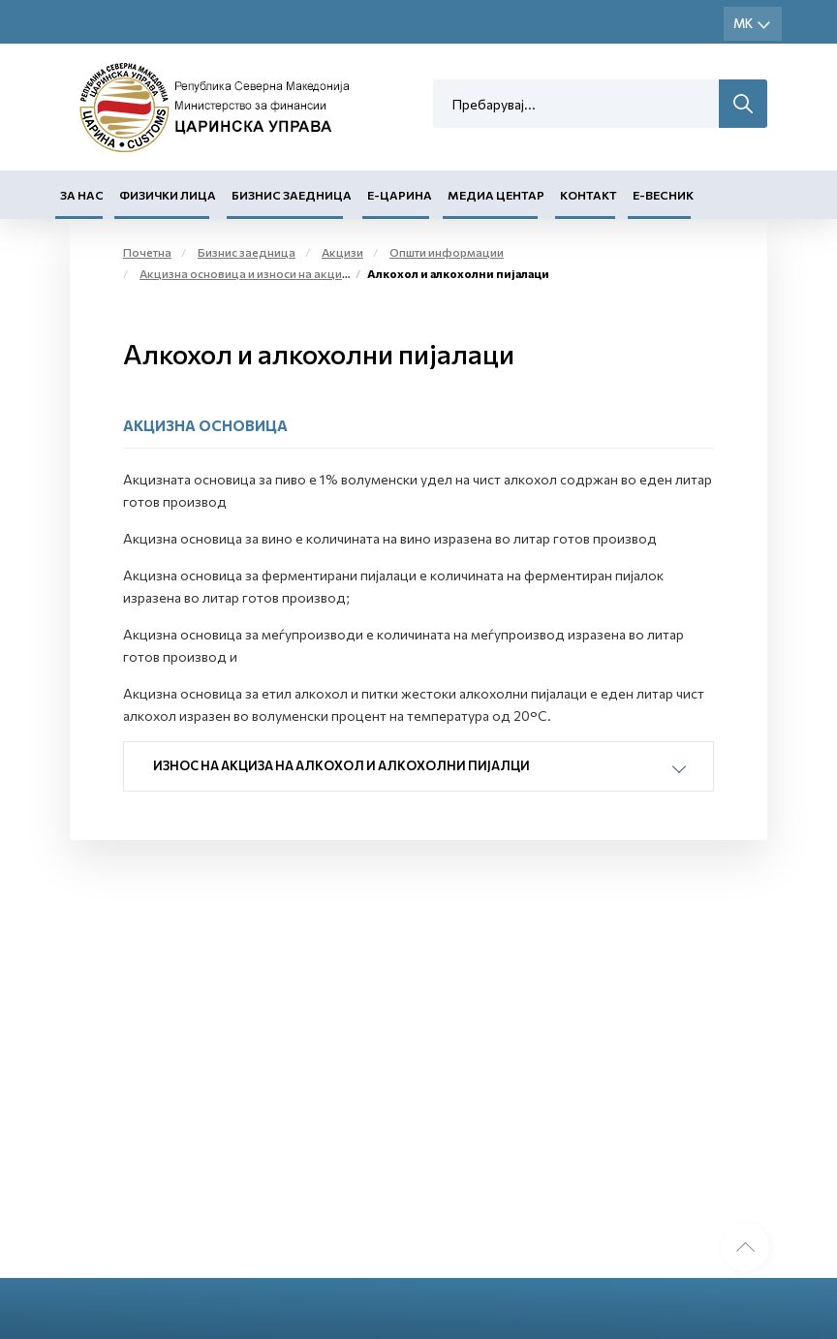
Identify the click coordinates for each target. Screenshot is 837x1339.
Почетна (147, 252)
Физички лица (167, 195)
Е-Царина (399, 195)
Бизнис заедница (292, 195)
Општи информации (446, 252)
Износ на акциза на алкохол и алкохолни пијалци (341, 765)
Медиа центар (496, 195)
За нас (82, 195)
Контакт (588, 195)
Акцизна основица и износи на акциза (247, 273)
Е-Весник (663, 195)
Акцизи (342, 252)
